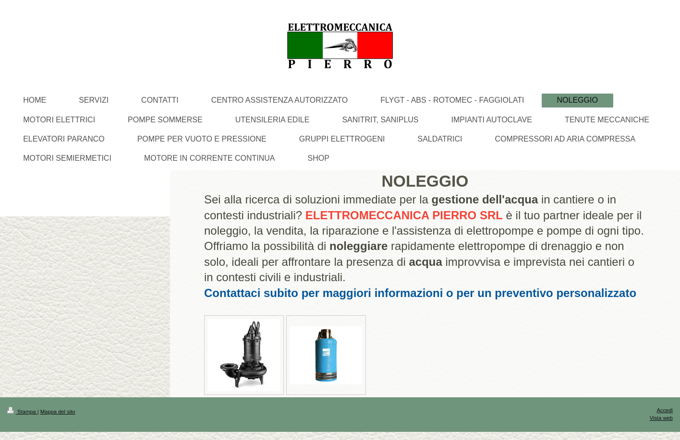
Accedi (664, 410)
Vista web (661, 418)
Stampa (22, 412)
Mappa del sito (57, 412)
